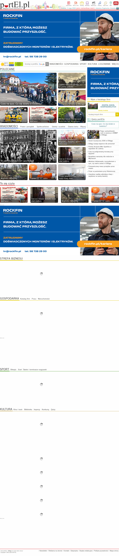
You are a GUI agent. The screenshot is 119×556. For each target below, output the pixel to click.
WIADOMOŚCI (56, 64)
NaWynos (115, 3)
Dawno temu (73, 126)
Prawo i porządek (27, 126)
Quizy (53, 409)
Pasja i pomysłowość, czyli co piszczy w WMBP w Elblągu (109, 133)
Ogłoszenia (68, 5)
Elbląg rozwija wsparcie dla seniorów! (101, 144)
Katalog (82, 5)
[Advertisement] (59, 353)
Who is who (76, 5)
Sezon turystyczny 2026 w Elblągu (100, 141)
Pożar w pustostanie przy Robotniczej (101, 171)
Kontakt (66, 551)
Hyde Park (105, 5)
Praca (34, 299)
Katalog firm (25, 299)
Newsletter (43, 551)
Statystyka (74, 551)
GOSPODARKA (71, 64)
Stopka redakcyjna (85, 551)
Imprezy (100, 5)
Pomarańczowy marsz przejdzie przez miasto (101, 167)
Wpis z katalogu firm (98, 99)
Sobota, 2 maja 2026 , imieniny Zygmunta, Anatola (88, 8)
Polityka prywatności (101, 551)
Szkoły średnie (103, 110)
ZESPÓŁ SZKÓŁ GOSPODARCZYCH (108, 106)
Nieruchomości (44, 299)
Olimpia (13, 369)
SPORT (83, 64)
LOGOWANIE (104, 64)
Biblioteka (28, 409)
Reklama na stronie (55, 551)
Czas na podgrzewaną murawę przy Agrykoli (100, 153)
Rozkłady (87, 5)
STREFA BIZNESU (11, 259)
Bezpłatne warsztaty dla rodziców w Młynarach (101, 157)
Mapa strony (114, 551)
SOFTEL (14, 552)
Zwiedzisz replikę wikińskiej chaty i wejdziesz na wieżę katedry (100, 175)
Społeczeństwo (43, 126)
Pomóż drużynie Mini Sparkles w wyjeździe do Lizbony (99, 148)
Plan (111, 5)
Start (20, 369)
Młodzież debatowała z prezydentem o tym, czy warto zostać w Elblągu (102, 162)
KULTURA (92, 64)
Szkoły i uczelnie (58, 126)
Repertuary (93, 5)
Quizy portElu (96, 119)
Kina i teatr (17, 409)
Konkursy (45, 409)
